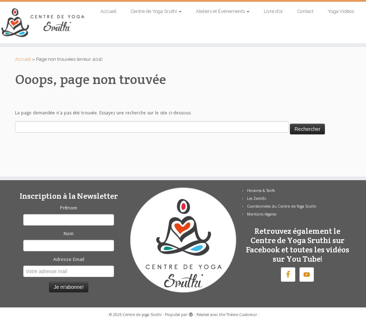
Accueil (108, 11)
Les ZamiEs (256, 199)
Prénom (68, 208)
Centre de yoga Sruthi (142, 315)
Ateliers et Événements (222, 11)
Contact (305, 11)
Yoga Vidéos (341, 11)
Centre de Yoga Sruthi (156, 11)
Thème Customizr (241, 315)
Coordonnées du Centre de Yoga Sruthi (281, 207)
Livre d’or (273, 11)
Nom (69, 234)
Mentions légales (261, 215)
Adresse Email (68, 260)
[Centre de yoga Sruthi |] (43, 22)
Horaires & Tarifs (261, 191)
